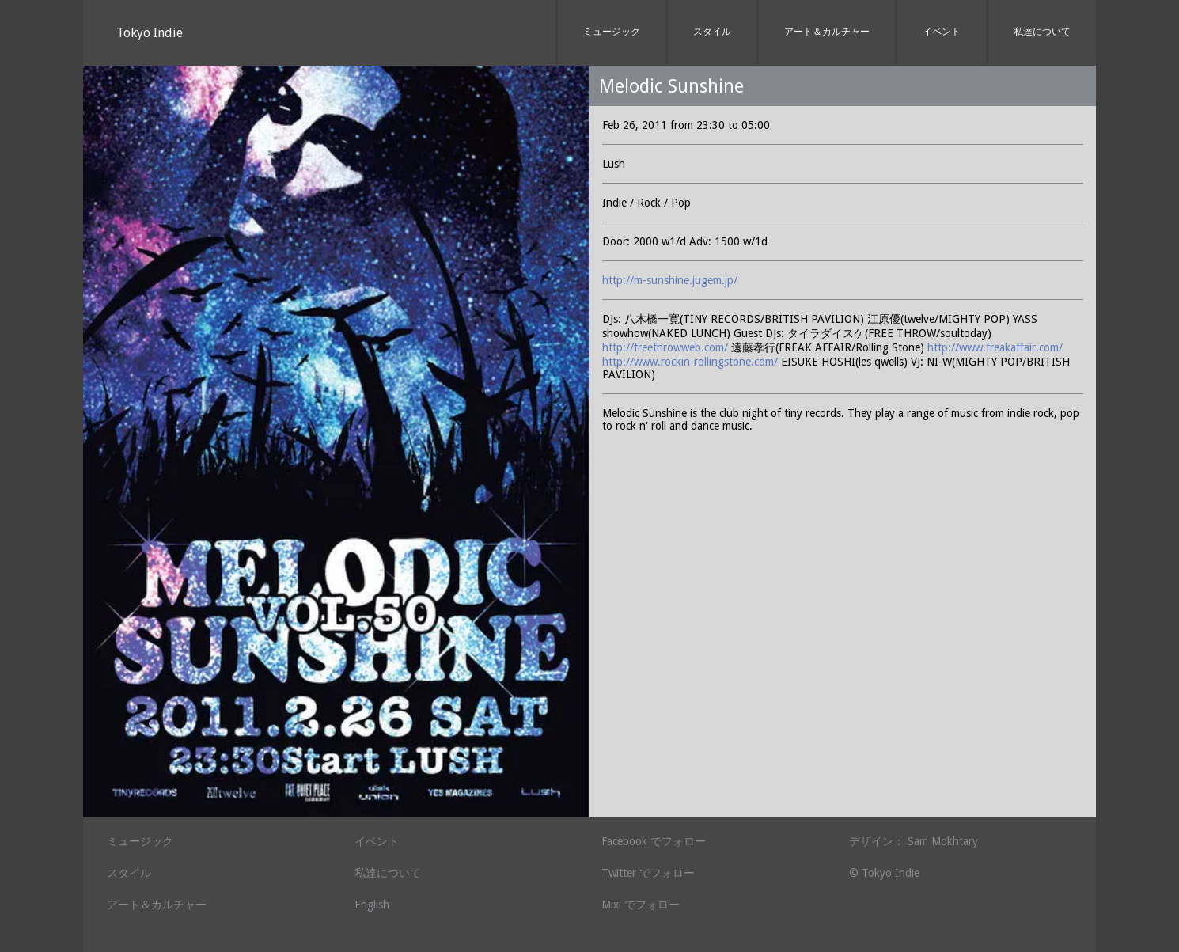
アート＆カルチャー (827, 31)
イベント (942, 31)
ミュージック (611, 31)
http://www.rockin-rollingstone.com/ (690, 361)
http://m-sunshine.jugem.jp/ (669, 280)
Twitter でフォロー (648, 873)
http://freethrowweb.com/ (665, 347)
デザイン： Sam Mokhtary (913, 841)
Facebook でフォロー (653, 841)
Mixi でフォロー (640, 904)
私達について (1042, 31)
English (371, 904)
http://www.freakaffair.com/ (995, 347)
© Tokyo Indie (884, 873)
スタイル (712, 31)
